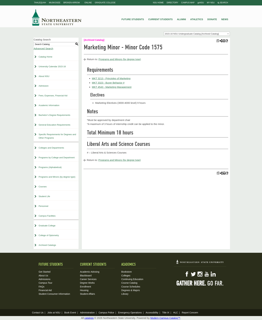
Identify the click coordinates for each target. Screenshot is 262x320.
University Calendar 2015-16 (52, 66)
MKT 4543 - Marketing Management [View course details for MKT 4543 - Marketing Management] (111, 87)
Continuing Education (132, 279)
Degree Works (87, 283)
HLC (175, 312)
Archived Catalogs (47, 245)
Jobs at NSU (53, 312)
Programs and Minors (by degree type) (57, 177)
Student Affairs (87, 294)
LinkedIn (213, 274)
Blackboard (86, 275)
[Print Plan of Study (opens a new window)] (217, 41)
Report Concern (190, 312)
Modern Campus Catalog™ (165, 318)
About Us (43, 275)
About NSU (44, 76)
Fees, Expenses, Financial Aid (53, 95)
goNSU (200, 2)
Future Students (132, 19)
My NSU (210, 2)
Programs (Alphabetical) (50, 167)
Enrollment (85, 286)
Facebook (186, 274)
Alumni (181, 19)
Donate (212, 19)
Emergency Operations (130, 312)
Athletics (196, 19)
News (224, 19)
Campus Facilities (47, 216)
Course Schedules (130, 286)
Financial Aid (45, 290)
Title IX (165, 312)
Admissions (44, 279)
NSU (57, 17)
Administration (87, 312)
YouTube (206, 274)
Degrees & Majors (130, 290)
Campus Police (106, 312)
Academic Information (49, 105)
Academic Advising (89, 271)
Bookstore (126, 271)
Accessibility (152, 312)
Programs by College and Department (57, 157)
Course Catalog (129, 283)
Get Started (44, 271)
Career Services (88, 279)
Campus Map (188, 2)
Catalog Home (45, 57)
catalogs (89, 318)
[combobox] (197, 34)
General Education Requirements (54, 125)
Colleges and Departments (51, 148)
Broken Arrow (71, 2)
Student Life (44, 196)
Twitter (193, 274)
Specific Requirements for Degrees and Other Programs (57, 136)
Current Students (160, 19)
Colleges (125, 275)
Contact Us (37, 312)
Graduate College (105, 2)
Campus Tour (45, 283)
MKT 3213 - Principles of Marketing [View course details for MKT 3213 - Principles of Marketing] (111, 78)
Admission (44, 86)
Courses (43, 186)
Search (223, 2)
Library (124, 294)
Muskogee (54, 2)
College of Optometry (49, 235)
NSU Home (158, 2)
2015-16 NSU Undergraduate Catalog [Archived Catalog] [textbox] (192, 34)
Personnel (43, 206)
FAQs (41, 286)
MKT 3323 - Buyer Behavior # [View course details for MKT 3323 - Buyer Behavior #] (108, 82)
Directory (172, 2)
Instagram (199, 274)
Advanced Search (43, 48)
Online (88, 2)
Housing (84, 290)
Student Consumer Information (54, 294)
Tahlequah (40, 2)
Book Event (70, 312)
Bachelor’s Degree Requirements (54, 115)
